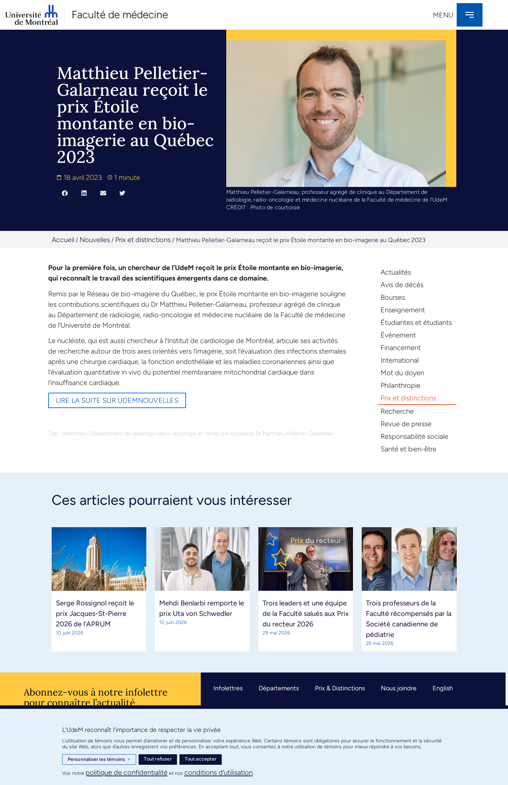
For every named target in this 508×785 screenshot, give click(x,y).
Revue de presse (406, 424)
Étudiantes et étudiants (416, 322)
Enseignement (403, 310)
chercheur (74, 433)
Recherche (397, 411)
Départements (279, 688)
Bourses (393, 297)
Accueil (63, 239)
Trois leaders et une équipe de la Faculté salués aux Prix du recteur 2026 (306, 613)
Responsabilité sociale (414, 436)
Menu (443, 15)
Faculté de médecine (120, 14)
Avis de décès (402, 285)
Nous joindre (399, 688)
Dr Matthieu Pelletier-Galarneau (294, 433)
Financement (401, 347)
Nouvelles (95, 239)
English (443, 688)
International (400, 360)
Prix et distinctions (143, 239)
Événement (398, 335)
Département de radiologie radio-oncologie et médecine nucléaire (171, 433)
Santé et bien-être (408, 449)
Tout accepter (200, 759)
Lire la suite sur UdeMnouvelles (117, 400)
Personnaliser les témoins (99, 759)
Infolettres (228, 688)
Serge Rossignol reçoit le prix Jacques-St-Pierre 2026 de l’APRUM (95, 613)
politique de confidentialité (127, 772)
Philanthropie (400, 385)
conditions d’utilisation (218, 772)
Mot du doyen (402, 373)
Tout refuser (157, 759)
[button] (65, 193)
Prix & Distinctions (340, 688)
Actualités (396, 272)
